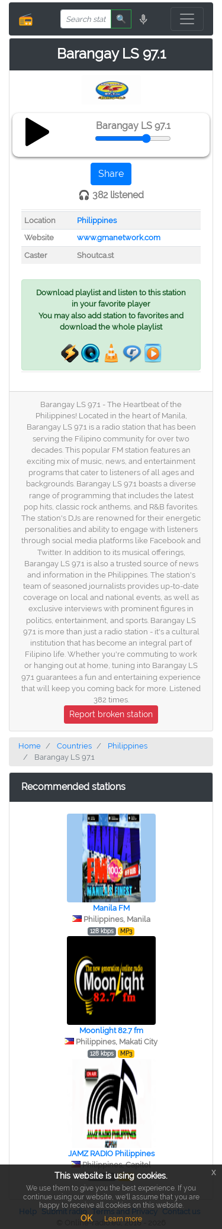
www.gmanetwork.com (118, 237)
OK (86, 1218)
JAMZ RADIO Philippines (111, 1153)
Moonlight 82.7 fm (111, 1030)
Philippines (97, 220)
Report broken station (111, 714)
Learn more (123, 1219)
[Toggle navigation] (187, 19)
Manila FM (111, 908)
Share (111, 173)
